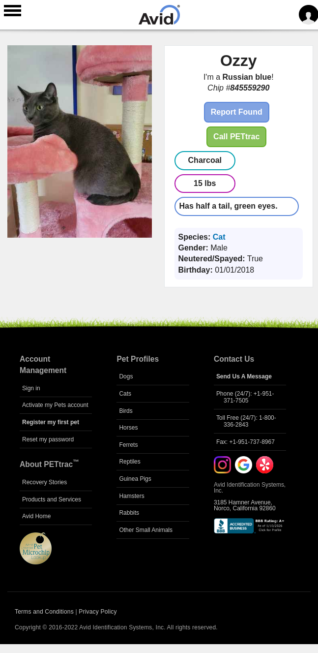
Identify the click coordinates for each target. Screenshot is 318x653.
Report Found (236, 112)
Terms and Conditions (44, 611)
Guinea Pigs (135, 478)
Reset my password (48, 439)
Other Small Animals (146, 530)
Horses (128, 427)
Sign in (31, 388)
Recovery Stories (44, 482)
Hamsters (131, 496)
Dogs (126, 376)
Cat (219, 237)
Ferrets (128, 444)
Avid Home (36, 516)
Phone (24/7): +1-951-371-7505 (245, 397)
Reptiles (129, 461)
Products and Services (51, 499)
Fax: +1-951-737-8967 (245, 441)
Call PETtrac (236, 136)
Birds (125, 410)
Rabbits (129, 512)
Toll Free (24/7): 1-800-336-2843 (246, 421)
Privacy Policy (97, 611)
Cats (125, 393)
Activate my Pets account (55, 405)
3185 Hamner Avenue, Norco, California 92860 (245, 505)
